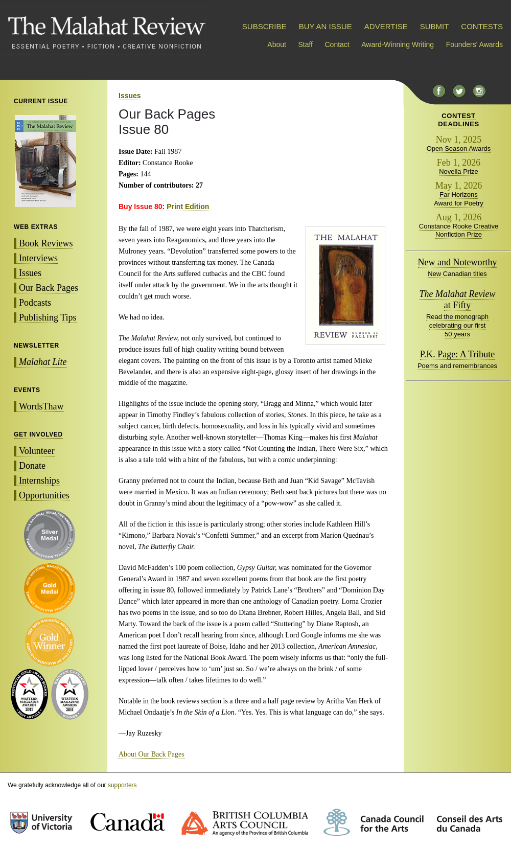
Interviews (38, 258)
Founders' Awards (474, 44)
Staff (305, 44)
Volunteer (37, 451)
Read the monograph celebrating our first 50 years (457, 325)
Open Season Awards (459, 148)
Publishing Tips (48, 317)
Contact (337, 44)
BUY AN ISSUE (325, 26)
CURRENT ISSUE (41, 101)
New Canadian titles (457, 274)
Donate (32, 466)
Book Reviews (46, 243)
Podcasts (35, 302)
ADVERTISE (386, 26)
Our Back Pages (48, 288)
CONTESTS (482, 26)
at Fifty (458, 299)
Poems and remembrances (457, 366)
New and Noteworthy (457, 262)
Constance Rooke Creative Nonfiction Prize (458, 230)
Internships (39, 480)
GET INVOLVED (38, 434)
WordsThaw (41, 406)
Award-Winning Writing (397, 44)
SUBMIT (434, 26)
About (276, 44)
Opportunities (44, 495)
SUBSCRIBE (264, 26)
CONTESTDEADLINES (458, 120)
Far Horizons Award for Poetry (458, 199)
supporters (122, 785)
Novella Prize (458, 171)
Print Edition (188, 206)
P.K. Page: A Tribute (457, 354)
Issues (30, 273)
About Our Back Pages (151, 754)
